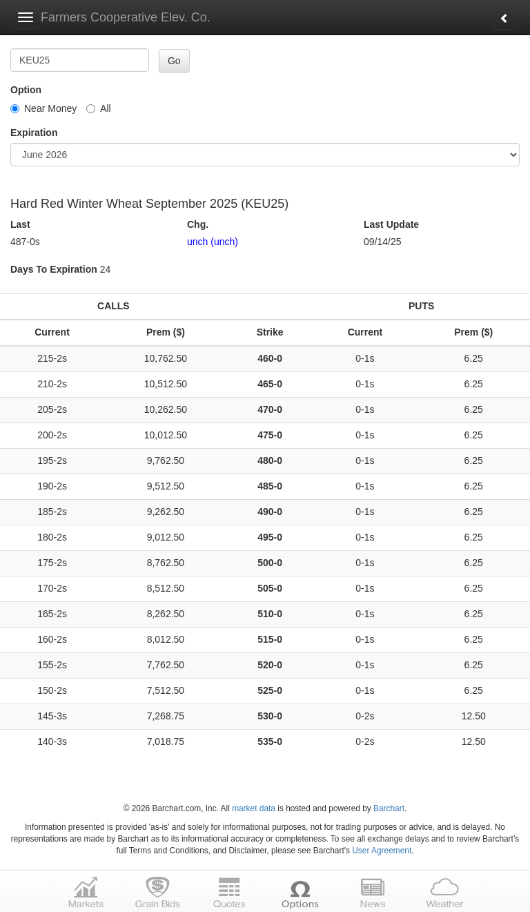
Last (20, 224)
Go (174, 60)
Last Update (391, 224)
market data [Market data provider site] (253, 808)
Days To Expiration (53, 269)
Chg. (197, 224)
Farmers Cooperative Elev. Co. (125, 17)
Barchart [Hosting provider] (388, 808)
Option (25, 89)
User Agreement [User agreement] (381, 850)
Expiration (33, 132)
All (98, 108)
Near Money (43, 108)
